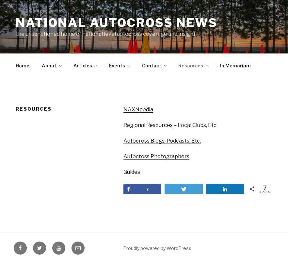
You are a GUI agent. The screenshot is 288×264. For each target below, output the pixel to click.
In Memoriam (235, 65)
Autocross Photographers (156, 156)
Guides (131, 172)
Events (120, 65)
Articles (85, 65)
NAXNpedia (138, 109)
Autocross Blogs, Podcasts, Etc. (162, 141)
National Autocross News (116, 23)
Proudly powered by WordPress (157, 248)
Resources (193, 65)
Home (22, 65)
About (52, 65)
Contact (155, 65)
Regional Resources (148, 125)
